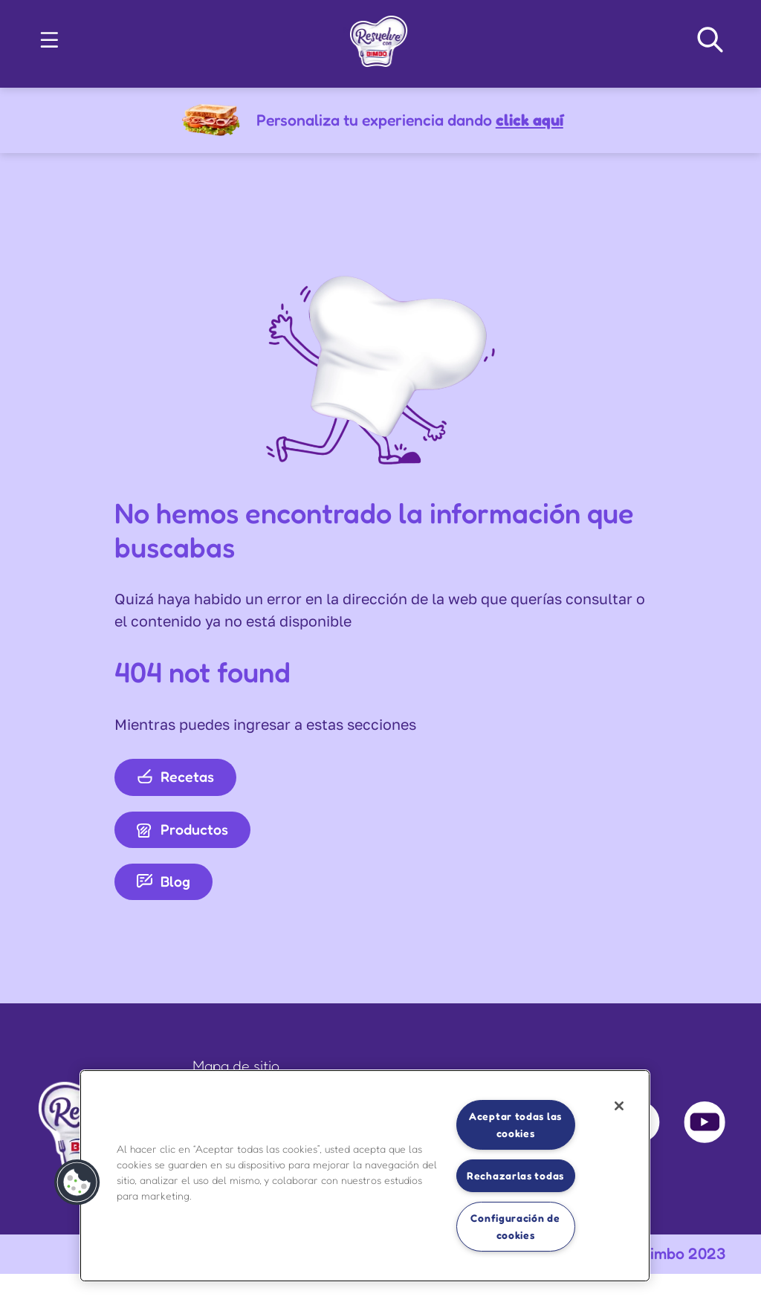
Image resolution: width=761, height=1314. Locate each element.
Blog (163, 881)
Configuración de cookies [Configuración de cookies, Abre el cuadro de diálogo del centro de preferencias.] (515, 1225)
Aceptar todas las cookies (515, 1124)
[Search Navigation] (710, 40)
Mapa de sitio (235, 1066)
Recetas (175, 777)
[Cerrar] (619, 1106)
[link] (379, 37)
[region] (365, 1175)
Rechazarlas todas (515, 1175)
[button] (49, 40)
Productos (182, 829)
